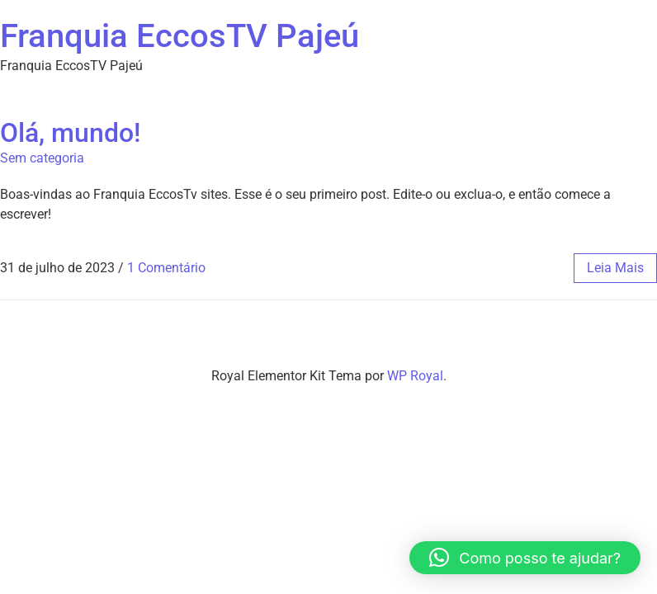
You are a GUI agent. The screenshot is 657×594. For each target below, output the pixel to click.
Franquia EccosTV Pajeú (179, 35)
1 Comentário (166, 268)
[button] (524, 557)
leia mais (615, 268)
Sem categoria (42, 158)
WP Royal (415, 376)
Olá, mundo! (70, 132)
